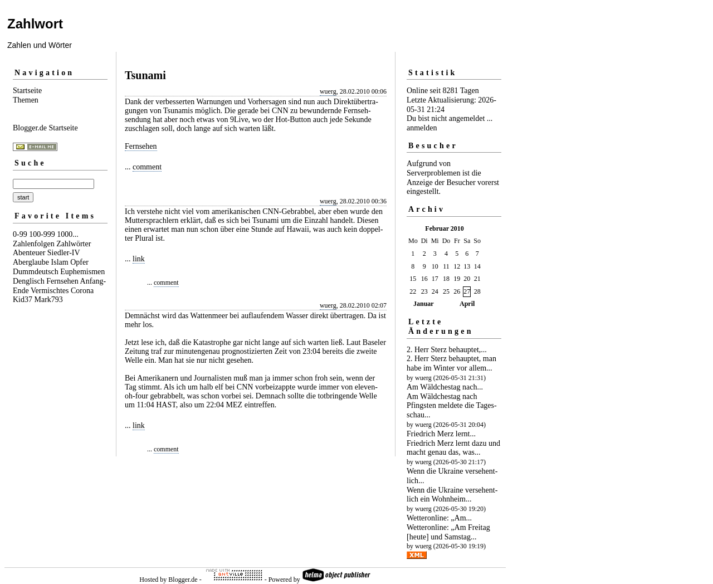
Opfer (79, 262)
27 (466, 291)
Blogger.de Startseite (45, 128)
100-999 (42, 234)
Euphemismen (82, 271)
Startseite (27, 90)
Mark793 (49, 299)
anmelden (422, 128)
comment (147, 167)
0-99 (20, 234)
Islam (60, 262)
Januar (423, 304)
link (139, 259)
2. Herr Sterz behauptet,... (447, 349)
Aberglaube (31, 262)
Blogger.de (182, 579)
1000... (68, 234)
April (467, 304)
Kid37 (22, 299)
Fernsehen (62, 281)
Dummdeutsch (35, 271)
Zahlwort (35, 23)
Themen (25, 100)
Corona (82, 290)
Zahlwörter (73, 244)
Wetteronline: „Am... (439, 518)
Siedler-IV (63, 253)
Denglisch (29, 281)
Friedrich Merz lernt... (441, 434)
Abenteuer (29, 253)
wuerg (328, 91)
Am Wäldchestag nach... (445, 387)
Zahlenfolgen (34, 244)
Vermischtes (50, 290)
